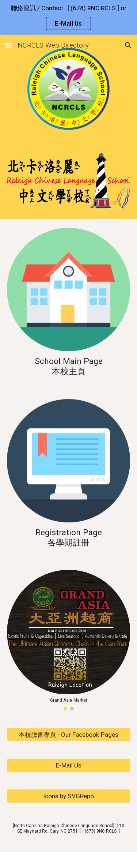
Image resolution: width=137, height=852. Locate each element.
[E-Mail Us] (68, 765)
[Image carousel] (68, 640)
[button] (9, 45)
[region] (68, 17)
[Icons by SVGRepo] (68, 796)
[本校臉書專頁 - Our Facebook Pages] (68, 734)
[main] (68, 366)
